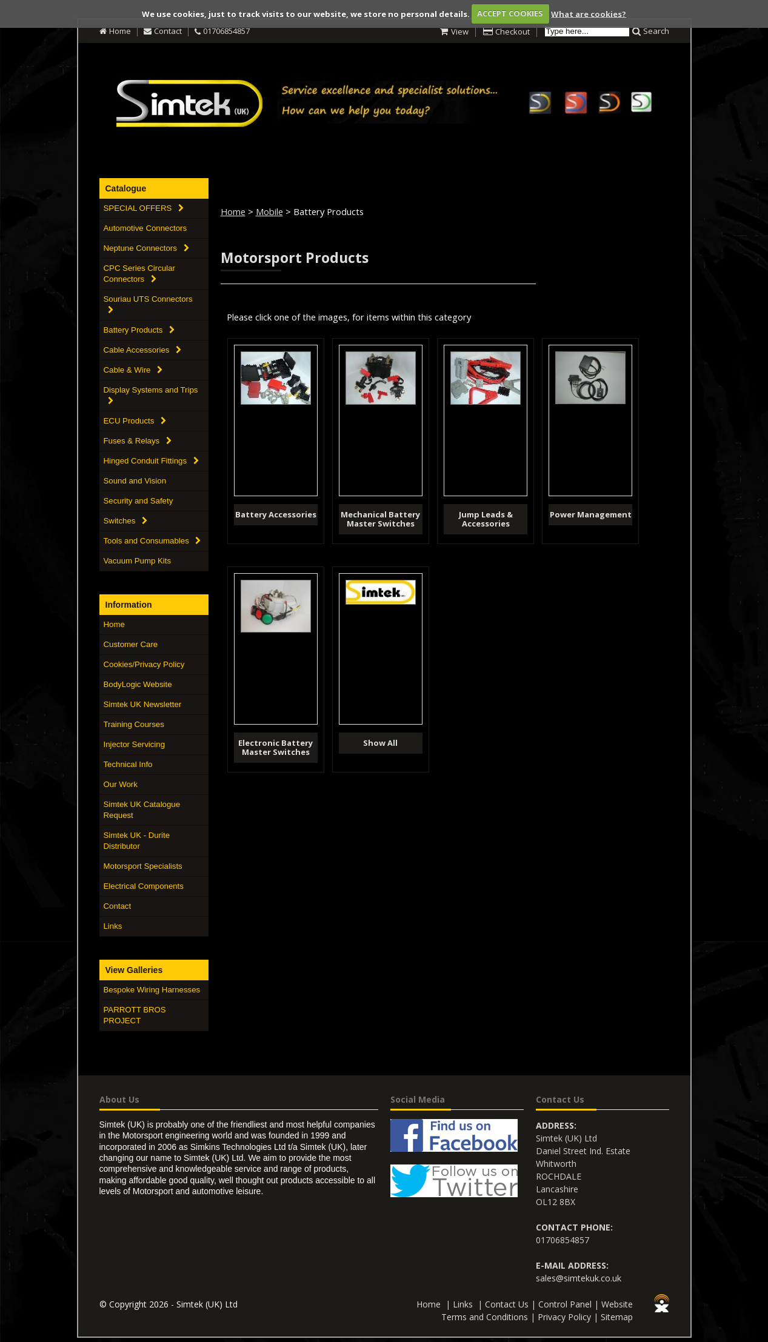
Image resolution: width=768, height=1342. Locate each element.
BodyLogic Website (138, 684)
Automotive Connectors (145, 228)
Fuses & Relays (138, 440)
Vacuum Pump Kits (138, 560)
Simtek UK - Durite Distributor (137, 841)
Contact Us (507, 1304)
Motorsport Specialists (143, 866)
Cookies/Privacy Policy (144, 664)
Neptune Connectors (146, 248)
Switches (126, 520)
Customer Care (131, 644)
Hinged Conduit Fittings (151, 460)
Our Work (121, 784)
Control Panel (565, 1304)
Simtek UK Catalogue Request (142, 810)
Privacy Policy (564, 1317)
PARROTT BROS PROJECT (135, 1015)
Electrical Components (144, 886)
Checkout (512, 31)
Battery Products (139, 329)
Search (656, 30)
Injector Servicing (134, 744)
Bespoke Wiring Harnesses (152, 989)
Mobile (269, 211)
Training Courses (134, 724)
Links (113, 926)
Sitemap (617, 1317)
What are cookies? (588, 13)
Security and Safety (138, 500)
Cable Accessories (143, 349)
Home (120, 30)
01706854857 (226, 30)
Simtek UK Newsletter (143, 704)
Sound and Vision (135, 480)
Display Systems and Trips (151, 395)
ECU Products (135, 420)
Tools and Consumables (152, 540)
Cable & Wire (133, 369)
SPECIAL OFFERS (144, 208)
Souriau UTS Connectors (148, 304)
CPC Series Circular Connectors (139, 274)
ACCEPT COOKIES (510, 13)
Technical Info (128, 764)
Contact (168, 30)
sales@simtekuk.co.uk (578, 1278)
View (460, 31)
